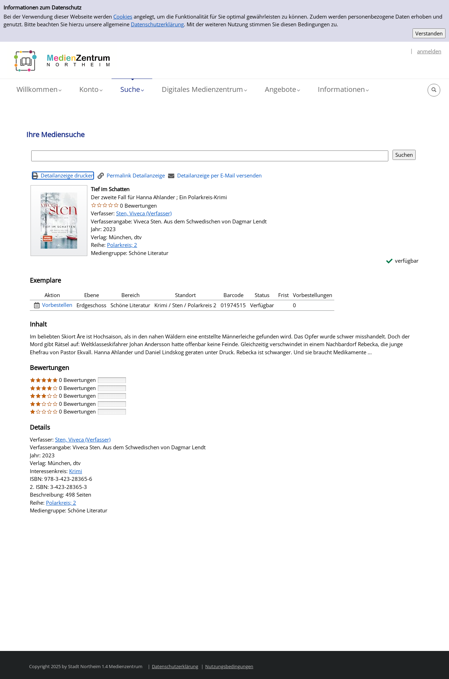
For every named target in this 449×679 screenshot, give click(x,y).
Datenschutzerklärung (157, 24)
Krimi (75, 471)
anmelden (429, 51)
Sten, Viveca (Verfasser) (144, 213)
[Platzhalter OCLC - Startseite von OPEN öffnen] (62, 61)
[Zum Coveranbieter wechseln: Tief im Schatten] (59, 220)
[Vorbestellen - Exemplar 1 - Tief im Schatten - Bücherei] (53, 305)
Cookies (122, 16)
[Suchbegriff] (209, 155)
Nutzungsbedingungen (229, 666)
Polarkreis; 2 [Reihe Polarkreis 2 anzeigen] (122, 244)
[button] (39, 89)
